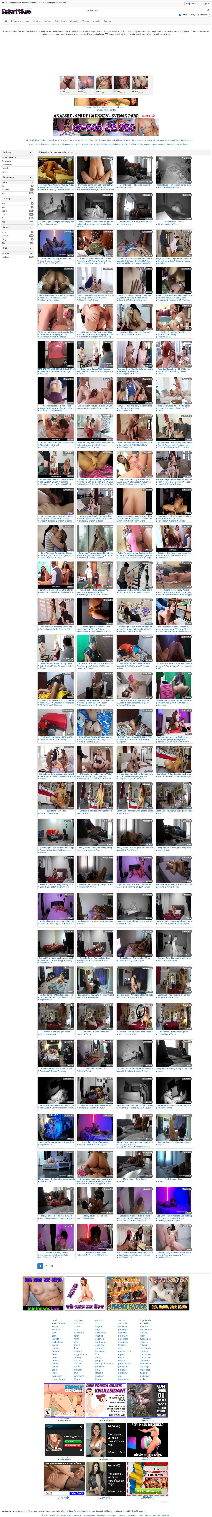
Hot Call (148, 1515)
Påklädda (100, 261)
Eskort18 (178, 140)
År (18, 218)
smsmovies (100, 1348)
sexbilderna (57, 1342)
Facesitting (177, 482)
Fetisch (186, 261)
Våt (70, 189)
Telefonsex (55, 140)
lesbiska (99, 1373)
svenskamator (58, 1323)
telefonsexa (145, 1363)
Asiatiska (129, 298)
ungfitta (55, 1339)
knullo (55, 1373)
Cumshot (82, 189)
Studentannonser (67, 144)
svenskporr (57, 1376)
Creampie (52, 187)
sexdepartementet (104, 1363)
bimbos (55, 1363)
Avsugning (43, 224)
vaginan (99, 1326)
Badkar (160, 555)
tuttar (142, 1336)
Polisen (160, 631)
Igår (18, 207)
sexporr (121, 1320)
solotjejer (144, 1342)
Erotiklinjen (112, 1515)
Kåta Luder (34, 144)
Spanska (102, 445)
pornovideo (145, 1357)
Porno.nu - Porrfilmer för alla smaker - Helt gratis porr (106, 107)
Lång (18, 239)
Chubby (87, 408)
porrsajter (122, 1367)
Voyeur (129, 187)
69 (158, 224)
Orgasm (101, 337)
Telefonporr (102, 140)
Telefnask (156, 1515)
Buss (171, 261)
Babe (92, 335)
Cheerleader (83, 484)
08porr (121, 1357)
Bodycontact (187, 140)
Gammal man (84, 300)
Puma (166, 594)
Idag (18, 203)
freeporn (56, 1360)
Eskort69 (43, 144)
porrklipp (78, 1363)
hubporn (78, 1351)
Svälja (147, 558)
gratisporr (100, 1320)
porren (77, 1367)
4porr (76, 1348)
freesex (55, 1351)
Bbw (80, 408)
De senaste (6, 161)
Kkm (94, 371)
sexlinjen (99, 1339)
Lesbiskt (106, 224)
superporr (100, 1345)
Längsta (5, 172)
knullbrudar (79, 1333)
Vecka (18, 211)
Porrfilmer (133, 144)
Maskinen (62, 187)
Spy (172, 631)
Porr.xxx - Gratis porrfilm (106, 110)
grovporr (78, 1370)
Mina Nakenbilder (114, 140)
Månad (18, 214)
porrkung (78, 1360)
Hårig (137, 300)
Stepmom (43, 374)
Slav (109, 631)
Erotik (95, 144)
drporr (121, 1354)
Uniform (58, 410)
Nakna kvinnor (53, 144)
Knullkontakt (87, 144)
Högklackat (83, 960)
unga (97, 1329)
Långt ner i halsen (182, 445)
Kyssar (187, 482)
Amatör (42, 187)
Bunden (132, 1145)
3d (92, 482)
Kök (49, 592)
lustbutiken (145, 1376)
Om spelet (128, 1255)
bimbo (55, 1367)
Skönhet (133, 519)
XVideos (18, 257)
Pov (111, 189)
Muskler (181, 521)
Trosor (94, 300)
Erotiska (95, 666)
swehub (99, 1336)
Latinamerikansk (94, 224)
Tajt (65, 189)
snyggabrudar (80, 1354)
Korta (18, 232)
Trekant (81, 374)
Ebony (95, 703)
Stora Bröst (161, 261)
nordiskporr (79, 1323)
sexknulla (122, 1323)
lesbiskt (121, 1345)
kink (97, 1354)
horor (76, 1336)
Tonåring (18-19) (55, 189)
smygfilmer (100, 1333)
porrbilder (122, 1373)
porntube (144, 1351)
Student (68, 408)
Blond (120, 300)
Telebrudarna (45, 140)
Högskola (51, 408)
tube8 (54, 1320)
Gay (193, 15)
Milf (49, 371)
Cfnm (120, 445)
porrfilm (55, 1345)
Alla (18, 193)
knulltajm (99, 1376)
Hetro (184, 15)
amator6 (144, 1326)
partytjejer (78, 1320)
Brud (110, 482)
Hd (89, 263)
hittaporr (144, 1345)
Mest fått (5, 168)
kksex (98, 1379)
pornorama (145, 1360)
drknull (77, 1345)
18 (88, 187)
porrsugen (123, 1329)
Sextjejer (154, 140)
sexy (54, 1333)
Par (98, 187)
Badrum (168, 555)
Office (185, 629)
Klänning (82, 263)
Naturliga (160, 263)
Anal (41, 335)
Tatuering (91, 1108)
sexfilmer (122, 1326)
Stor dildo (50, 887)
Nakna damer (160, 144)
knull (76, 1329)
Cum (104, 187)
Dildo (41, 261)
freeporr (55, 1354)
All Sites (18, 253)
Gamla (104, 189)
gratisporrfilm (124, 1351)
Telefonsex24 (91, 140)
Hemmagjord (93, 189)
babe (54, 1370)
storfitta (143, 1333)
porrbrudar (100, 1342)
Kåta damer (183, 144)
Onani (168, 484)
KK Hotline (121, 1515)
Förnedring (161, 521)
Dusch (87, 1145)
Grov (80, 668)
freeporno (56, 1357)
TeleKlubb (165, 1515)
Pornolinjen (101, 1515)
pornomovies (124, 1363)
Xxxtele (140, 1515)
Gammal (171, 521)
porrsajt (121, 1370)
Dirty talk (121, 521)
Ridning (172, 335)
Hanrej (176, 740)
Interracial (127, 335)
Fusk (127, 445)
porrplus (99, 1360)
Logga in (205, 4)
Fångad (168, 187)
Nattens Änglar (66, 1515)
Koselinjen (80, 140)
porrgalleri (123, 1336)
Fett (87, 298)
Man (143, 300)
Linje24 (28, 140)
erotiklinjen (145, 1367)
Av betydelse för (9, 157)
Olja (40, 813)
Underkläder (95, 960)
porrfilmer (100, 1367)
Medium (18, 235)
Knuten (138, 1147)
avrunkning (79, 1376)
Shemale (203, 15)
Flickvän (144, 445)
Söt (103, 776)
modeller (122, 1333)
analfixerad (145, 1370)
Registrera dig (192, 4)
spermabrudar (58, 1379)
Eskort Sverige (128, 140)
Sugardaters (148, 144)
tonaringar (123, 1342)
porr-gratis (123, 1339)
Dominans (139, 779)
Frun (97, 447)
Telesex (64, 140)
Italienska (133, 371)
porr (54, 1336)
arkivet (55, 1326)
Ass (92, 187)
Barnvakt (138, 629)
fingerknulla (145, 1320)
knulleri (77, 1326)
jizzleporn (56, 1329)
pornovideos (146, 1354)
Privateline (77, 1515)
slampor (144, 1373)
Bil (126, 300)
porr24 (98, 1370)
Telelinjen (35, 140)
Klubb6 (171, 140)
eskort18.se (53, 1515)
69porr (77, 1379)
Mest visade (7, 165)
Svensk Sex (123, 144)
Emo (159, 408)
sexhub (121, 1360)
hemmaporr (100, 1351)
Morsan (42, 189)
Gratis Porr (103, 144)
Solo (96, 742)
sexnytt (98, 1357)
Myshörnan (131, 1515)
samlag (77, 1357)
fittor (97, 1323)
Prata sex (72, 140)
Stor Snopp (122, 631)
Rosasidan (162, 140)
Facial (177, 261)
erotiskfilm (145, 1323)
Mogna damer (172, 144)
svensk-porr (145, 1339)
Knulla (140, 144)
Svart (143, 298)
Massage (185, 300)
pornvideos (123, 1379)
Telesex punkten (89, 1515)
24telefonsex (146, 1329)
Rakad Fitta (113, 144)
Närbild (103, 484)
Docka (120, 263)
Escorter (78, 144)
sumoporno (145, 1348)
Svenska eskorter (142, 140)
